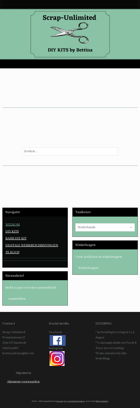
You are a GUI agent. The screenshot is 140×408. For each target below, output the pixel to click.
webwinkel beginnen (76, 401)
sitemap (59, 401)
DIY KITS (12, 231)
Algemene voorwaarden (23, 382)
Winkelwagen (88, 268)
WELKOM (12, 224)
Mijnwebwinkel (102, 401)
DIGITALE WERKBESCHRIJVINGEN (31, 245)
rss (65, 401)
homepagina (95, 137)
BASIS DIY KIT (16, 238)
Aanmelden (17, 299)
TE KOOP (12, 252)
